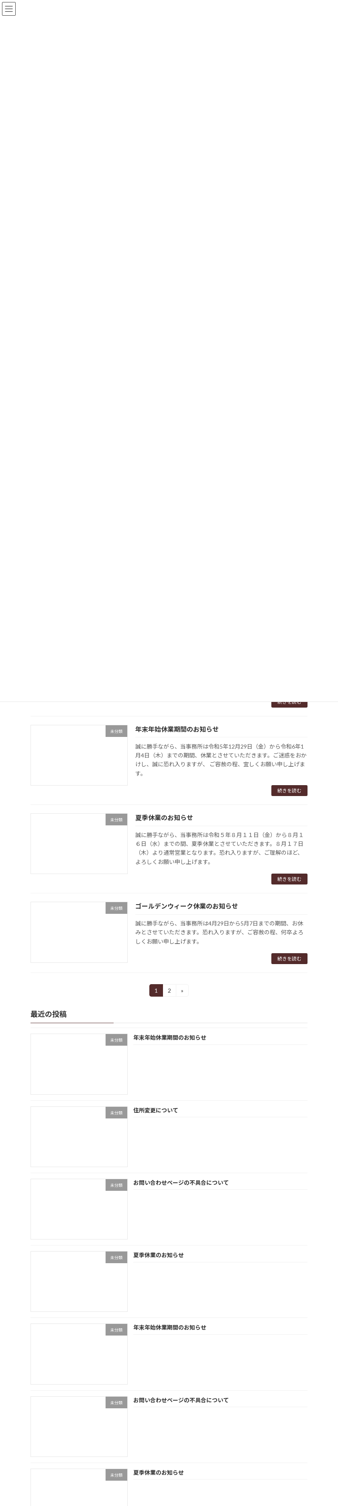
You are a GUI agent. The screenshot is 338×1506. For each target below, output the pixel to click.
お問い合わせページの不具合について (181, 1182)
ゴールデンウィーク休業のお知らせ (186, 906)
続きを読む (289, 702)
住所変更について (155, 1110)
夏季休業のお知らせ (164, 817)
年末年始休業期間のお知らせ (177, 729)
